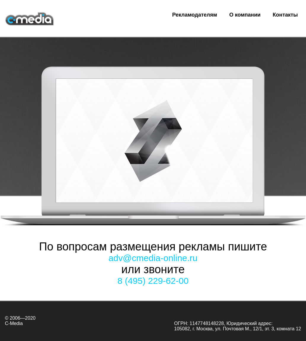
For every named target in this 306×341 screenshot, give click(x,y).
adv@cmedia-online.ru (153, 258)
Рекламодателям (194, 15)
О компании (245, 15)
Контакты (285, 15)
